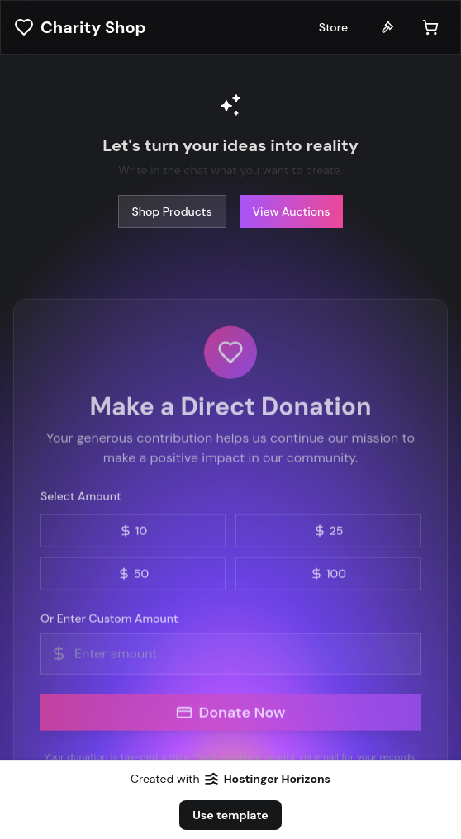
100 (328, 575)
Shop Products (172, 210)
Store (333, 27)
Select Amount (80, 498)
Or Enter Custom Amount (109, 620)
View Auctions (291, 210)
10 (133, 532)
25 (328, 532)
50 (133, 575)
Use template (230, 815)
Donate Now (231, 714)
